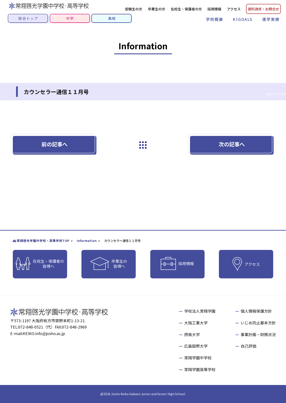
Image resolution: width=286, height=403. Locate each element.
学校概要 (214, 19)
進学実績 (270, 19)
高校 (112, 18)
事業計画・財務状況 (258, 334)
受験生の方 (133, 9)
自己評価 (248, 346)
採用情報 (214, 9)
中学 (70, 18)
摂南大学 (192, 334)
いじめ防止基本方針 (258, 322)
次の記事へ (232, 144)
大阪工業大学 (196, 322)
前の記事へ (54, 144)
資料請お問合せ (263, 9)
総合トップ (28, 18)
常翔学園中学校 (198, 357)
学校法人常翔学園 (199, 311)
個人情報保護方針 (256, 311)
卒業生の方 (156, 9)
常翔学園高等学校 (199, 369)
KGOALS (243, 19)
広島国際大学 (196, 346)
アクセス (234, 9)
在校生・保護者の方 (186, 9)
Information (87, 240)
